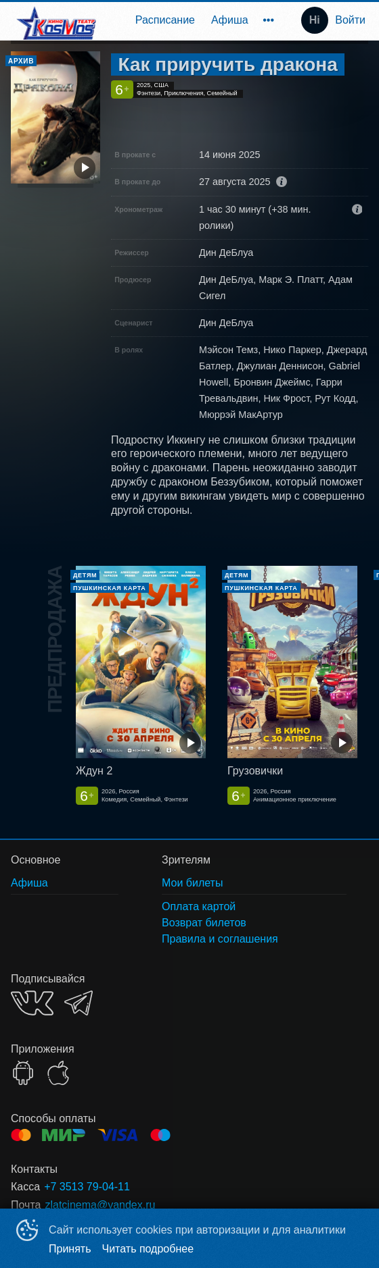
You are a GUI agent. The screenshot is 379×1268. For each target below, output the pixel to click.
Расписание (165, 20)
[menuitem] (165, 20)
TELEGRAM (78, 1002)
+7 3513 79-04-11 (87, 1186)
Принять (70, 1248)
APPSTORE (58, 1073)
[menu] (194, 20)
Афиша (229, 20)
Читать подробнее (148, 1248)
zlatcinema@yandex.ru (100, 1205)
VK (32, 1002)
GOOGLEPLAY (23, 1073)
